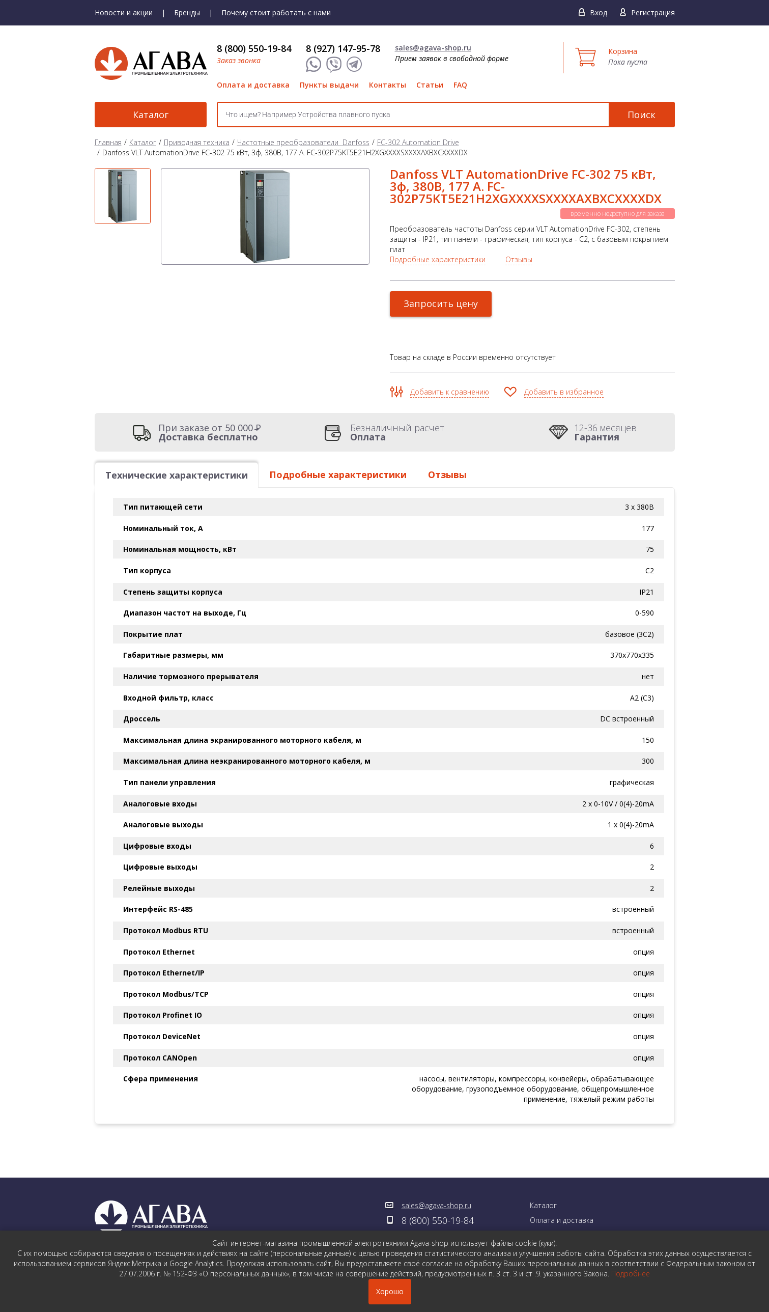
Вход (598, 12)
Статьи (429, 85)
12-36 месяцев (605, 432)
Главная (108, 142)
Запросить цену (441, 303)
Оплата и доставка (253, 85)
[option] (123, 196)
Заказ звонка (239, 60)
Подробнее (630, 1273)
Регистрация (653, 12)
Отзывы (518, 259)
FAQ (460, 85)
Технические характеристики (176, 475)
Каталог (150, 114)
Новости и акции (124, 12)
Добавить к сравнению (449, 392)
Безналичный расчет (397, 432)
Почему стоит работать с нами (276, 12)
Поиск (642, 114)
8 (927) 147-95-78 (343, 48)
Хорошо (390, 1291)
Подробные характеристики (438, 259)
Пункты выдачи (329, 85)
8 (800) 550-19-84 (254, 48)
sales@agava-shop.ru (433, 47)
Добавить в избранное (564, 392)
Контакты (387, 85)
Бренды (187, 12)
